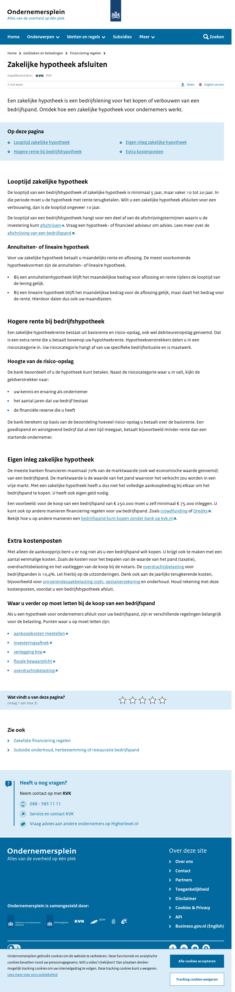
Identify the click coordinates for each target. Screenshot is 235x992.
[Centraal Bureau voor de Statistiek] (113, 921)
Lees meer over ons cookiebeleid (32, 974)
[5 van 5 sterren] (163, 700)
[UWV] (124, 921)
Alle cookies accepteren (197, 961)
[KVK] (79, 921)
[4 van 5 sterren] (154, 700)
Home (12, 53)
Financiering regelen (85, 53)
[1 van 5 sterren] (124, 700)
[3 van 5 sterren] (144, 700)
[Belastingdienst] (57, 921)
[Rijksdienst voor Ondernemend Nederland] (23, 921)
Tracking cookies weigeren (197, 979)
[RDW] (98, 921)
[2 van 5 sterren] (134, 700)
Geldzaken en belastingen (43, 53)
